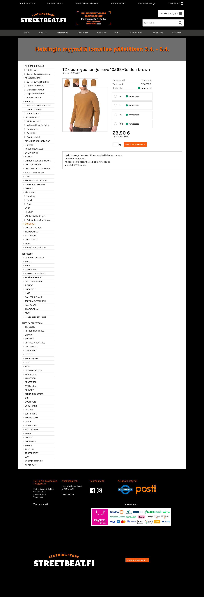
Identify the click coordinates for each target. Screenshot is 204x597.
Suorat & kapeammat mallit (37, 74)
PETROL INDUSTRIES (33, 331)
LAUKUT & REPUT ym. (33, 216)
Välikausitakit (32, 121)
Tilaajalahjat (135, 32)
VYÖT (26, 208)
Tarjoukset (83, 32)
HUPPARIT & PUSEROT (34, 273)
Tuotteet (42, 32)
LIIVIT (26, 176)
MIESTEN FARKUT (32, 78)
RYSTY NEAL (29, 386)
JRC (25, 398)
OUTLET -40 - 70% (32, 227)
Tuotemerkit (62, 32)
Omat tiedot (176, 3)
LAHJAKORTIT (29, 239)
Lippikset (30, 196)
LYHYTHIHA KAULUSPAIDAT (36, 168)
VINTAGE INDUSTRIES (33, 342)
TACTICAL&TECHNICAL (34, 301)
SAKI (25, 362)
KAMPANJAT (29, 235)
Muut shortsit (32, 113)
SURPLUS (28, 338)
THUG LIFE (28, 449)
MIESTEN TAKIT (30, 117)
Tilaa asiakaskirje (146, 3)
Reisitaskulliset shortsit (37, 105)
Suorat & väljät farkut (36, 82)
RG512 (26, 433)
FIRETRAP (28, 409)
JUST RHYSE (29, 413)
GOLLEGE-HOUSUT (32, 297)
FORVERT (28, 390)
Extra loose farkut (34, 89)
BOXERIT (27, 188)
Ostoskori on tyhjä (171, 13)
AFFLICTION (29, 378)
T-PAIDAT (27, 156)
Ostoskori (177, 32)
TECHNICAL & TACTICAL (34, 180)
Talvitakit (30, 133)
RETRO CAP (29, 465)
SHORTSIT (28, 101)
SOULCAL (27, 437)
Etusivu (26, 32)
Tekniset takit (32, 137)
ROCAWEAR (29, 441)
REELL (26, 366)
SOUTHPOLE (29, 402)
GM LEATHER (29, 346)
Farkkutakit (31, 129)
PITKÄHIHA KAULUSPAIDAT (36, 141)
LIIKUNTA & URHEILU (33, 184)
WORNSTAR (29, 374)
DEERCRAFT (29, 350)
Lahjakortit (157, 32)
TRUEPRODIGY (30, 453)
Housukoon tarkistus (34, 247)
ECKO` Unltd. (29, 406)
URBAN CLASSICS (32, 370)
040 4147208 (40, 494)
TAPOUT (27, 445)
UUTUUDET (28, 224)
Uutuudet (102, 32)
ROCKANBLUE (30, 358)
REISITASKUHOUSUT (33, 66)
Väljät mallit (31, 70)
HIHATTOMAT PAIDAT (33, 172)
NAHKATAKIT (29, 269)
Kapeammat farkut (34, 93)
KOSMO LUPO (30, 417)
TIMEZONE (28, 327)
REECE (26, 421)
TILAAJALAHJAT (30, 231)
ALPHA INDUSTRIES (32, 394)
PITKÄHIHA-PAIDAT (32, 277)
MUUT (26, 243)
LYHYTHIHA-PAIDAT (32, 281)
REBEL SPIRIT (30, 425)
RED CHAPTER (30, 429)
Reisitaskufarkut (33, 85)
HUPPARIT (28, 145)
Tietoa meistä (41, 504)
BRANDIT (27, 335)
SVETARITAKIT (30, 153)
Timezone (146, 80)
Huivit (28, 200)
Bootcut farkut (32, 97)
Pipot (28, 204)
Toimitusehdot (118, 3)
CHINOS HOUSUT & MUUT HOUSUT (36, 160)
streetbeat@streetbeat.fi (72, 486)
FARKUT (27, 261)
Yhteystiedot (38, 497)
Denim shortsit (33, 109)
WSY (25, 457)
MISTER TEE (29, 382)
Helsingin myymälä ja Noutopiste (45, 482)
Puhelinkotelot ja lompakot (37, 220)
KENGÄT (27, 212)
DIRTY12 (27, 354)
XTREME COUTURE (32, 461)
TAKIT (26, 265)
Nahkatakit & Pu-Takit (36, 125)
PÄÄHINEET (29, 192)
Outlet (117, 32)
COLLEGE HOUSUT (32, 164)
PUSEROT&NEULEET (33, 149)
